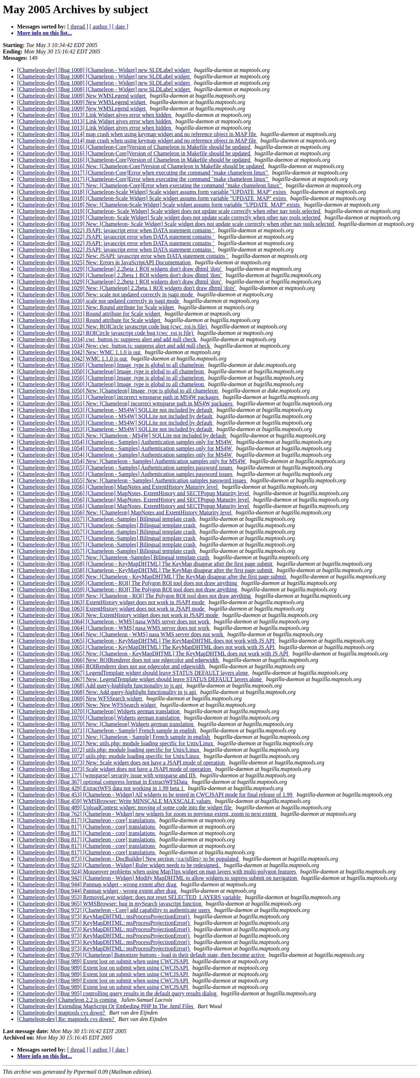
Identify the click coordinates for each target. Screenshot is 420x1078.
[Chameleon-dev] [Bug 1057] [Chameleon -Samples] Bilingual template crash (107, 519)
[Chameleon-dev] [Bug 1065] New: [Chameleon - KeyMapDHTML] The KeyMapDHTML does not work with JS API (153, 654)
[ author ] (100, 27)
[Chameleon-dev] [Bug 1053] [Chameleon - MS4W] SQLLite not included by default (115, 410)
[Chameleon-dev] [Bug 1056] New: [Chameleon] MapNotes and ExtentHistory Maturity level (125, 512)
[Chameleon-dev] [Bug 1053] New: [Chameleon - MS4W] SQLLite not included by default (122, 435)
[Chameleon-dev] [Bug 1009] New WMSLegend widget (82, 96)
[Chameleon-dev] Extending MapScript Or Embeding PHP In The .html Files (106, 1006)
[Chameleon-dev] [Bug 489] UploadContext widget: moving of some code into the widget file (125, 807)
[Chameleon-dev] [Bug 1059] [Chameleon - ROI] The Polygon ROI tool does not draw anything (127, 583)
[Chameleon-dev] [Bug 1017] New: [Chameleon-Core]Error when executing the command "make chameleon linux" (150, 185)
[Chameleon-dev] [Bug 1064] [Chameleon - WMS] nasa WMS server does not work (114, 621)
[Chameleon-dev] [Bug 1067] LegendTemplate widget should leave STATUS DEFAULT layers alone (133, 673)
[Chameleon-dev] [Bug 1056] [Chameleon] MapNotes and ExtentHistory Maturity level (118, 487)
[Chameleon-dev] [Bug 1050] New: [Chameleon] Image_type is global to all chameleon (118, 391)
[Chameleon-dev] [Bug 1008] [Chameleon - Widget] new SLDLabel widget (104, 70)
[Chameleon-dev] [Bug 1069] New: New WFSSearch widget (87, 705)
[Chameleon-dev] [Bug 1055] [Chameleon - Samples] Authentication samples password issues (125, 468)
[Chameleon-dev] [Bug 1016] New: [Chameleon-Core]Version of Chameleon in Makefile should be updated (141, 166)
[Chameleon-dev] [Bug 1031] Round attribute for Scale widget (89, 314)
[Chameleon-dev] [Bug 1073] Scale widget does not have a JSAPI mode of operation (114, 769)
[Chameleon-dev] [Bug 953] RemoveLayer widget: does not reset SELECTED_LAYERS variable (129, 897)
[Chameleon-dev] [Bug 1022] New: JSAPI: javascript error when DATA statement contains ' (123, 256)
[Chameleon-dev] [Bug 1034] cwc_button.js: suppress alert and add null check (107, 339)
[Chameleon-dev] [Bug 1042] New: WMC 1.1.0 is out (79, 352)
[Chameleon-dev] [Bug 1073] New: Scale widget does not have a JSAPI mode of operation (121, 763)
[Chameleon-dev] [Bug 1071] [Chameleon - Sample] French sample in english (107, 730)
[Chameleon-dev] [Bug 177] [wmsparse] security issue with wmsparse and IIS (107, 775)
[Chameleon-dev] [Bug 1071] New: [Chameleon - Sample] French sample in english (114, 737)
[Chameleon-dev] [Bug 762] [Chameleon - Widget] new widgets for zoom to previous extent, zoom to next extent (147, 814)
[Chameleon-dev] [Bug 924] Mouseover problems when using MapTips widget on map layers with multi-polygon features (157, 872)
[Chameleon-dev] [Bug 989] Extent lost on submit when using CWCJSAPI (103, 961)
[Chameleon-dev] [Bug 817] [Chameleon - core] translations (86, 820)
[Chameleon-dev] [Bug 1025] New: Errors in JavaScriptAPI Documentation (104, 262)
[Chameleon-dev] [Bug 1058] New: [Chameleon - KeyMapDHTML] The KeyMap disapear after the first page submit (152, 577)
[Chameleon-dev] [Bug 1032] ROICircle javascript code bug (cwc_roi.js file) (106, 333)
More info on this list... (44, 33)
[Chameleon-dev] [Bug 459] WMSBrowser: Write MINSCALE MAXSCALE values (114, 801)
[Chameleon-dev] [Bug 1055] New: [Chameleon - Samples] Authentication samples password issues (132, 480)
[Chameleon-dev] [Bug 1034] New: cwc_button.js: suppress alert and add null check (114, 346)
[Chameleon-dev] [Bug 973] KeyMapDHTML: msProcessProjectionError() (104, 916)
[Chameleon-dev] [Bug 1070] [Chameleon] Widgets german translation (99, 711)
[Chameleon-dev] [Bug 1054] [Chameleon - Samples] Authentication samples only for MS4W (125, 442)
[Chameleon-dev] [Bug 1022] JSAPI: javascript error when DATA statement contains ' (116, 230)
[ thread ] (77, 27)
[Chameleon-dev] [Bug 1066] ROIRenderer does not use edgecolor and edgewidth (111, 666)
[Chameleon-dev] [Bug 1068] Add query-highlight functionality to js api (100, 686)
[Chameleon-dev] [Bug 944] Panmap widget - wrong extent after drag (97, 884)
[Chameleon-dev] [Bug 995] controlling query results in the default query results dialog (117, 993)
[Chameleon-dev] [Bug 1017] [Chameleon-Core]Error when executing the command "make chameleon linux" (143, 173)
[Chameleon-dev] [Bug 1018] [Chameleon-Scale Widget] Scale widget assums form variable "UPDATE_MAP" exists (152, 192)
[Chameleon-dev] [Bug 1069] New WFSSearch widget (80, 698)
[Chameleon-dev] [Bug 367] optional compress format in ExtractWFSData (103, 782)
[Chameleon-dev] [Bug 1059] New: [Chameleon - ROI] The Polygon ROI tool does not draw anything (134, 596)
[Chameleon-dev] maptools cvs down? (61, 1013)
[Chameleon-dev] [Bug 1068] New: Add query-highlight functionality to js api (107, 692)
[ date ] (120, 27)
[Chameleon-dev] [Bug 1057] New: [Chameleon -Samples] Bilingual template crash (113, 557)
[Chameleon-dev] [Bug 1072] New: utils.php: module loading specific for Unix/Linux (116, 743)
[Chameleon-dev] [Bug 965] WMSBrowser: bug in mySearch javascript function (110, 904)
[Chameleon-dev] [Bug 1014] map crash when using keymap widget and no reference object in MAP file (137, 134)
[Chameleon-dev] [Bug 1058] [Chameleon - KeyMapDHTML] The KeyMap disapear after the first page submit (145, 564)
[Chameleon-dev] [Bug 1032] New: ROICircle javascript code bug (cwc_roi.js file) (112, 326)
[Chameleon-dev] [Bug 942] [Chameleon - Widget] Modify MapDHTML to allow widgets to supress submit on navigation (157, 878)
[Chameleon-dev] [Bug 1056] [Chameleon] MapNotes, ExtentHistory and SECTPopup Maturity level (133, 493)
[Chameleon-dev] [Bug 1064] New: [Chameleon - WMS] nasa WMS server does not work (121, 634)
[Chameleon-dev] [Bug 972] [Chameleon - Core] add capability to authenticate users (114, 910)
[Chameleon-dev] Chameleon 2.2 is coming (67, 1000)
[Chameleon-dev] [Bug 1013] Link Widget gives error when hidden (95, 115)
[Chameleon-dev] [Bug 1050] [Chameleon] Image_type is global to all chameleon (111, 365)
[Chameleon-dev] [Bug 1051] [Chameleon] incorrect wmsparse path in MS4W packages (118, 397)
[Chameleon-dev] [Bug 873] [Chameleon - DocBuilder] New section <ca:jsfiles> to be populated (128, 859)
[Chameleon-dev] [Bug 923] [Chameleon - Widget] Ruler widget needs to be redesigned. (119, 865)
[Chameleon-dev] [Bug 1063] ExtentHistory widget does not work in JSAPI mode (111, 602)
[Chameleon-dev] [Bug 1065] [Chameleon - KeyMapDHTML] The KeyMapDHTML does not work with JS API (146, 641)
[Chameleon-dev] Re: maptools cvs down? (66, 1019)
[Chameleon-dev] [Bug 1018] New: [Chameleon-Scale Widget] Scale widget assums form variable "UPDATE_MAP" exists (159, 205)
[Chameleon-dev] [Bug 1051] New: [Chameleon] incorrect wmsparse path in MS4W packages (125, 403)
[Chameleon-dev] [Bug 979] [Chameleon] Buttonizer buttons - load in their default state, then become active (141, 955)
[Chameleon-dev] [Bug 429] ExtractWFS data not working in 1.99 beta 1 (101, 788)
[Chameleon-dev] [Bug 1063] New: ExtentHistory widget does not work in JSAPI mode (118, 615)
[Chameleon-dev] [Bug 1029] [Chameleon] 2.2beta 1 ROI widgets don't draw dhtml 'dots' (120, 269)
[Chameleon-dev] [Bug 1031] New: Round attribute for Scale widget (96, 307)
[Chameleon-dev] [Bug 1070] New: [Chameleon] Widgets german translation (106, 724)
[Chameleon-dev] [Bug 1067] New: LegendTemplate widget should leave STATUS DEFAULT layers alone (140, 679)
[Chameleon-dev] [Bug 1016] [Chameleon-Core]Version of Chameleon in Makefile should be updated (134, 147)
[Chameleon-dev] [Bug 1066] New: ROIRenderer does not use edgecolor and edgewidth (118, 660)
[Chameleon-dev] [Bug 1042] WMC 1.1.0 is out (72, 359)
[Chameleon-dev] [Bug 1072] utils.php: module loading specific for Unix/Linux (109, 750)
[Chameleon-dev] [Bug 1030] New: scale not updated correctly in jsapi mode (105, 294)
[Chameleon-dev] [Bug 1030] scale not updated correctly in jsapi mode (98, 301)
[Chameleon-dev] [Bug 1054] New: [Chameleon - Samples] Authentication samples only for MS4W (132, 461)
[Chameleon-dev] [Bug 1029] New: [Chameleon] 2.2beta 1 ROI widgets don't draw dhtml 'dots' (127, 288)
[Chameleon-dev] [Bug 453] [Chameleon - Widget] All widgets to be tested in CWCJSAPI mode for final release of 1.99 (155, 795)
